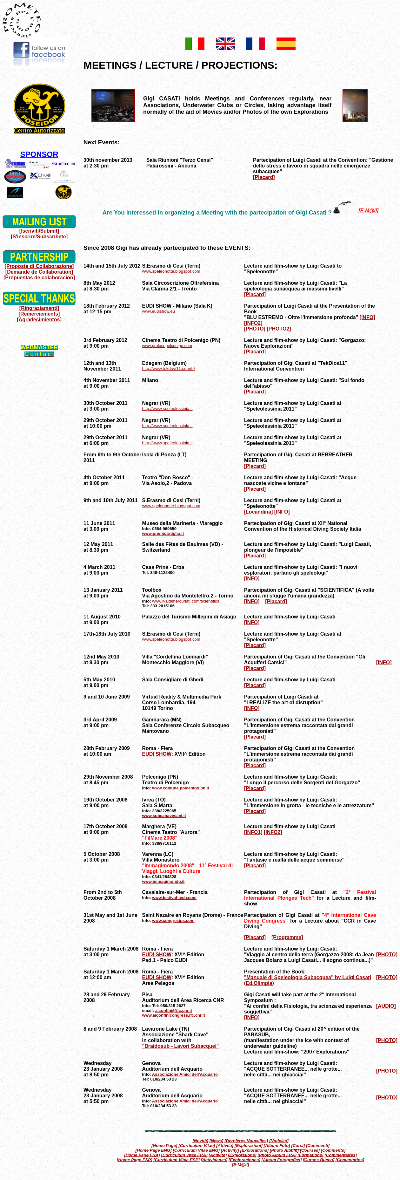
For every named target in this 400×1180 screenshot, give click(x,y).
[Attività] (224, 1145)
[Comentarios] (350, 1159)
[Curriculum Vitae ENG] (196, 1150)
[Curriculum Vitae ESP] (176, 1159)
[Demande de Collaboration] (39, 272)
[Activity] (230, 1150)
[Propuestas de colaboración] (39, 277)
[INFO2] (253, 323)
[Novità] (200, 1140)
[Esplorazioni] (249, 1145)
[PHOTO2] (279, 328)
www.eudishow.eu (158, 311)
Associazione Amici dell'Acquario (185, 1074)
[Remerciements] (39, 314)
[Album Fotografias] (282, 1159)
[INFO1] (253, 832)
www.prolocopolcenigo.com (167, 345)
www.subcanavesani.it (164, 815)
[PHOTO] (254, 328)
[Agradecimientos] (39, 319)
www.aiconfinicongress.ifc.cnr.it (173, 1015)
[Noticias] (279, 1140)
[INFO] (367, 317)
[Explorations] (254, 1150)
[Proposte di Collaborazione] (39, 266)
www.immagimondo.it (163, 881)
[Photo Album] (284, 1150)
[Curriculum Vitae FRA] (184, 1154)
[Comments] (333, 1150)
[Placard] (264, 177)
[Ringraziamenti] (39, 308)
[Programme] (287, 937)
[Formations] (310, 1154)
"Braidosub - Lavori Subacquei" (180, 1046)
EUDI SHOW (156, 754)
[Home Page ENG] (154, 1150)
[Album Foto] (277, 1145)
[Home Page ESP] (134, 1159)
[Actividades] (214, 1159)
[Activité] (218, 1154)
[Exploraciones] (244, 1159)
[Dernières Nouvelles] (246, 1140)
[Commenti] (318, 1145)
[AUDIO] (386, 1006)
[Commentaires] (340, 1154)
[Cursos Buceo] (318, 1159)
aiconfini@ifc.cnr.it (173, 1010)
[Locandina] (258, 512)
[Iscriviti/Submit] (39, 231)
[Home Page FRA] (142, 1154)
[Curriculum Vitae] (196, 1145)
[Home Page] (164, 1145)
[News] (216, 1140)
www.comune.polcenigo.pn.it (180, 788)
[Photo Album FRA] (276, 1154)
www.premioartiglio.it (163, 533)
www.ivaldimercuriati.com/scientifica (185, 601)
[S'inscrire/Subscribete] (39, 236)
